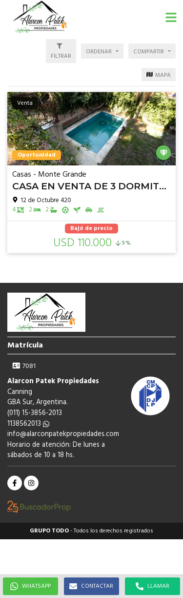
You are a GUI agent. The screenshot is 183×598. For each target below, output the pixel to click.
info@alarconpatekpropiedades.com (63, 434)
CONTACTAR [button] (91, 586)
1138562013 (28, 424)
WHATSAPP (30, 586)
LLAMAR (152, 586)
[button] (171, 17)
